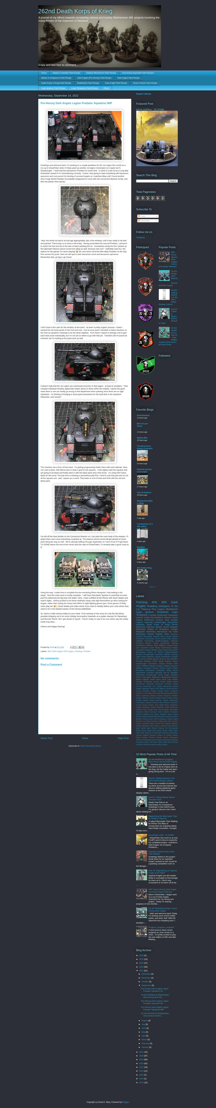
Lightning (158, 672)
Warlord (167, 617)
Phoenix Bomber (172, 688)
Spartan (139, 693)
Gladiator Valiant (166, 714)
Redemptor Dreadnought (146, 675)
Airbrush (149, 645)
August (144, 1020)
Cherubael (159, 684)
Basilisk (146, 700)
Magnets (174, 627)
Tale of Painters (144, 492)
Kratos (160, 721)
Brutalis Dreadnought (145, 654)
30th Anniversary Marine (169, 693)
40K (154, 602)
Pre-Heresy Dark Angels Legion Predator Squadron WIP (154, 1008)
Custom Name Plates (169, 668)
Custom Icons (153, 705)
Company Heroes (151, 668)
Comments (144, 221)
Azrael (169, 645)
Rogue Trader (168, 730)
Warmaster (141, 634)
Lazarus (148, 650)
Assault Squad (161, 698)
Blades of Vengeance (158, 629)
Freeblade (161, 670)
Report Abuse (143, 93)
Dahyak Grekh (149, 679)
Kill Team (173, 631)
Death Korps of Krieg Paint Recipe (56, 83)
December (146, 974)
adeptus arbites (156, 744)
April (143, 1036)
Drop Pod (157, 709)
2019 (141, 1059)
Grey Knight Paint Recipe (116, 83)
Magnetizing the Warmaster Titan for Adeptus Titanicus (163, 817)
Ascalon (152, 698)
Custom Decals (141, 705)
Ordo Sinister (172, 639)
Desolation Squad (149, 707)
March (144, 1039)
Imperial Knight (143, 617)
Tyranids (175, 742)
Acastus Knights (160, 682)
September (146, 985)
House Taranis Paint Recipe (145, 83)
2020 (141, 1056)
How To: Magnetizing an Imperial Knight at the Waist (163, 871)
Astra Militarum (160, 645)
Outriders (174, 659)
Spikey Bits (142, 438)
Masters (155, 650)
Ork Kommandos (171, 728)
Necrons (175, 726)
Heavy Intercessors (163, 648)
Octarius (161, 728)
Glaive (175, 714)
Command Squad (171, 684)
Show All (152, 587)
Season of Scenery (164, 735)
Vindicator (139, 744)
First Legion (69, 651)
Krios (165, 721)
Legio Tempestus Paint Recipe (84, 88)
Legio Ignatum (145, 612)
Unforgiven (164, 606)
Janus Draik (161, 679)
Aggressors (156, 677)
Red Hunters (157, 730)
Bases (175, 636)
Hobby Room (172, 670)
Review (160, 691)
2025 (141, 959)
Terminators (152, 663)
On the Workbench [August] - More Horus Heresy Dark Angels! (163, 760)
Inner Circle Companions (158, 719)
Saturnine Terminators (170, 733)
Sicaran (148, 643)
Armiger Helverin (142, 698)
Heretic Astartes (141, 716)
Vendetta (174, 675)
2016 (141, 1071)
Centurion (148, 702)
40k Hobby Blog (144, 568)
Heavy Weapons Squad (150, 657)
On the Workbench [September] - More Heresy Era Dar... (155, 996)
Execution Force (156, 712)
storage (164, 744)
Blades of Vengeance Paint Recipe (56, 78)
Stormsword (147, 740)
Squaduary (173, 615)
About (106, 88)
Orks (170, 650)
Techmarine (147, 682)
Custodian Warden (162, 654)
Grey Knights (171, 620)
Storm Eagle (163, 675)
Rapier (138, 730)
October (145, 981)
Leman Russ (159, 723)
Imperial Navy (159, 636)
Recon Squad (147, 730)
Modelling (152, 606)
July (143, 1024)
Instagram (140, 237)
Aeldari (169, 682)
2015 (141, 1075)
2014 (141, 1078)
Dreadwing (149, 641)
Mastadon (145, 726)
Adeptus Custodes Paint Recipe (66, 73)
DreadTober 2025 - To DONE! (161, 835)
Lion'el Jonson (160, 639)
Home (44, 73)
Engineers (139, 712)
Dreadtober (163, 612)
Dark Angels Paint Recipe (128, 78)
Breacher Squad (161, 700)
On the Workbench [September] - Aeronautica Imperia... (155, 1014)
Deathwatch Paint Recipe (88, 83)
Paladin (150, 634)
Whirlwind (146, 744)
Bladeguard (166, 677)
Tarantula (174, 740)
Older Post (123, 738)
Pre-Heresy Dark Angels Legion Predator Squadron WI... (154, 990)
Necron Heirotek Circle (163, 726)
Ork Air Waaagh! (170, 672)
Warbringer (141, 629)
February (145, 1043)
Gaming (139, 686)
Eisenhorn (140, 670)
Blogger (125, 1102)
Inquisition (140, 639)
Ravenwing (147, 636)
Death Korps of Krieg (158, 624)
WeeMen (141, 547)
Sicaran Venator (162, 737)
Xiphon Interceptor (143, 677)
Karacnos (154, 721)
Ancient (169, 636)
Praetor (138, 691)
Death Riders (164, 705)
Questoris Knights (149, 691)
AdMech (145, 666)
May (143, 1032)
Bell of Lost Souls (142, 424)
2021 (141, 1052)
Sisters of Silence (155, 652)
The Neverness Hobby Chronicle (145, 447)
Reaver (159, 627)
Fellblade (146, 714)
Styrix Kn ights (157, 740)
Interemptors (166, 657)
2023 (141, 967)
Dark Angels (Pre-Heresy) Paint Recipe (94, 78)
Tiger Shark (156, 693)
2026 (141, 955)
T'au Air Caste (147, 693)
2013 (141, 1082)
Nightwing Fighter (148, 688)
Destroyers (174, 707)
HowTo (166, 627)
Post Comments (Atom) (91, 746)
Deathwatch (162, 615)
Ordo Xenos (163, 650)
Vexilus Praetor (165, 663)
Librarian (174, 641)
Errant (147, 712)
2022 (141, 970)
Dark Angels (57, 651)
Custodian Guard (147, 648)
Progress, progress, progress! (161, 927)
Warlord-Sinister (171, 652)
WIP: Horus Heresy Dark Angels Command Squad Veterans (162, 890)
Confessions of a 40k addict (145, 525)
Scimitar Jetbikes (142, 735)
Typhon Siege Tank (164, 742)
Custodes (152, 615)
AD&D (138, 696)
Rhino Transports (171, 691)
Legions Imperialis (144, 622)
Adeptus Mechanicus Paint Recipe (101, 73)
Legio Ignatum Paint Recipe (53, 88)
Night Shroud (152, 728)
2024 (141, 963)
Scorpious (152, 735)
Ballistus (139, 668)
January (145, 1047)
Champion (174, 702)
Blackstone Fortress (153, 620)
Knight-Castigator (162, 641)
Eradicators (150, 670)
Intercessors (162, 631)
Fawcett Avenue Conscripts (144, 470)
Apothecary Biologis (149, 696)
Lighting (168, 723)
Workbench (172, 609)
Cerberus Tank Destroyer (161, 702)
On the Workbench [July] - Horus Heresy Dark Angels (163, 909)
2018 (141, 1063)
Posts (141, 216)
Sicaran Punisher (148, 737)
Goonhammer (143, 415)
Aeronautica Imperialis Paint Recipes (138, 73)
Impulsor (169, 716)
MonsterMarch (157, 617)
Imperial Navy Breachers (156, 716)
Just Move (146, 721)
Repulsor (147, 661)
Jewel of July (164, 659)
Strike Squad (157, 661)
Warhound (140, 627)
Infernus (146, 719)
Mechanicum (167, 686)
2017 (141, 1067)
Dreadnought (160, 622)
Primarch (139, 643)
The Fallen (153, 742)
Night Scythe (141, 728)
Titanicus (145, 609)
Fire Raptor (155, 714)
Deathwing (150, 631)
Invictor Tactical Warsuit (149, 659)
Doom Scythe (148, 709)
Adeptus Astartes (156, 666)
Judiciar (159, 686)
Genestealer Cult (149, 686)
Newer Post (47, 738)
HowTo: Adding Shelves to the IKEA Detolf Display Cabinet (162, 779)
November (146, 978)
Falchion (166, 712)
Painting (78, 651)
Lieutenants (149, 639)
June (143, 1028)
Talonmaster (166, 740)
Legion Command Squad (145, 723)
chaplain (139, 641)
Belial (152, 700)
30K (49, 651)
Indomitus (150, 627)
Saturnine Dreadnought (153, 733)
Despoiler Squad (163, 707)
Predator (87, 651)
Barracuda (150, 684)
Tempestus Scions (142, 742)
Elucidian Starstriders (170, 709)
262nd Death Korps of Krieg (75, 11)
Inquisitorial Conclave (145, 672)
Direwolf (139, 709)
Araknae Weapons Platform (167, 696)
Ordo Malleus (160, 688)
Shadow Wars (162, 634)
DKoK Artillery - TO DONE (150, 109)
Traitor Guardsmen (161, 643)
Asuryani (174, 666)
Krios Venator (173, 721)
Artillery (167, 666)
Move (152, 726)
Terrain (175, 624)
